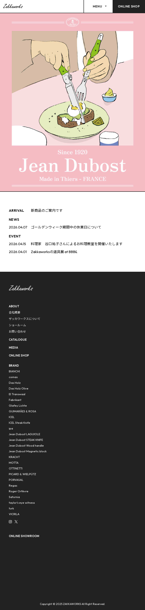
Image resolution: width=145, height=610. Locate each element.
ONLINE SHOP (19, 355)
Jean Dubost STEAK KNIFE (26, 440)
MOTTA (14, 462)
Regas (13, 485)
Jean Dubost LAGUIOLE (24, 434)
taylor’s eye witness (22, 502)
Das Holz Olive (18, 388)
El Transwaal (17, 394)
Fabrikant (15, 400)
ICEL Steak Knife (19, 422)
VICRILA (14, 514)
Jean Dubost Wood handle (26, 445)
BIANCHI (14, 371)
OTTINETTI (15, 468)
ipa (11, 428)
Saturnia (14, 497)
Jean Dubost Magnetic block (27, 451)
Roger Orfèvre (18, 491)
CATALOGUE (18, 339)
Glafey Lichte (18, 405)
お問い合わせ (17, 331)
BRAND (14, 365)
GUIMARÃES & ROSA (22, 411)
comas (13, 377)
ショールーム (17, 325)
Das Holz (15, 382)
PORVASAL (16, 479)
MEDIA (13, 347)
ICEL (12, 417)
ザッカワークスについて (24, 318)
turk (11, 508)
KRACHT (14, 457)
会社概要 (14, 312)
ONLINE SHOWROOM (24, 536)
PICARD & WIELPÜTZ (22, 474)
